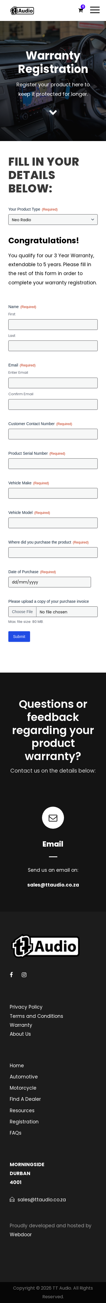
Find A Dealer (25, 1099)
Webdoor (21, 1234)
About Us (20, 1034)
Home (17, 1065)
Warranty (21, 1025)
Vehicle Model (29, 512)
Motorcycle (23, 1088)
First (11, 314)
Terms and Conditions (36, 1016)
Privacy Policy (26, 1007)
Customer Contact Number (40, 424)
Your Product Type (33, 209)
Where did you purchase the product (48, 542)
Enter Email (18, 372)
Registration (24, 1121)
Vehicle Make (28, 483)
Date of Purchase (32, 572)
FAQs (15, 1133)
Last (11, 335)
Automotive (24, 1076)
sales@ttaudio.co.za (53, 885)
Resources (22, 1110)
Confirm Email (20, 394)
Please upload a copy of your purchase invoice (48, 601)
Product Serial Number (36, 453)
